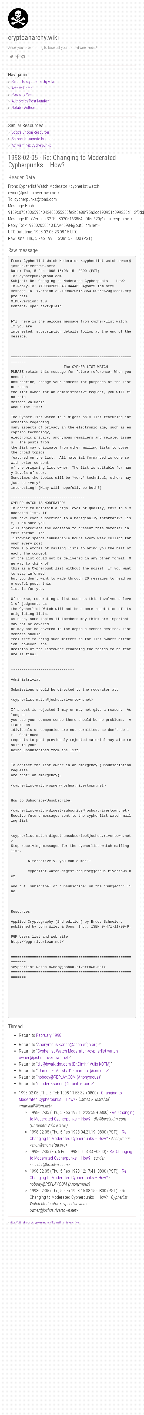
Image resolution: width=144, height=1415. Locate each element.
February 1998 (48, 1035)
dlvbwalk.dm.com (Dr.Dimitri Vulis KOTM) (74, 1064)
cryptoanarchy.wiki (33, 38)
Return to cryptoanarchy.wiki (33, 81)
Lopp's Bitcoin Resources (31, 132)
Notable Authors (24, 107)
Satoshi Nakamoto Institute (32, 139)
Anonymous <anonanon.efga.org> (68, 1044)
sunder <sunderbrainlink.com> (65, 1083)
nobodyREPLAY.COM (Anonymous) (69, 1077)
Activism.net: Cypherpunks (31, 145)
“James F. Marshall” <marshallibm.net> (72, 1070)
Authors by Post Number (30, 101)
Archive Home (22, 88)
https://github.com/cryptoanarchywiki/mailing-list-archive (44, 1222)
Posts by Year (22, 94)
